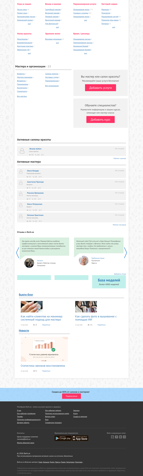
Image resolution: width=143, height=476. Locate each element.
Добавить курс (101, 119)
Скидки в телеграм (80, 416)
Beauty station (35, 148)
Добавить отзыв (120, 274)
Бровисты (21, 74)
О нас (19, 410)
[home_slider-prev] (18, 252)
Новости (24, 330)
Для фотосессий (51, 23)
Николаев (78, 462)
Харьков (46, 462)
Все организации (52, 86)
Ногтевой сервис (109, 4)
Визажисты (21, 81)
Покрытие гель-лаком (110, 20)
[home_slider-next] (125, 252)
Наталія (40, 260)
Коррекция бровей (80, 46)
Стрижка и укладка (80, 13)
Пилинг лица (22, 13)
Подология (105, 13)
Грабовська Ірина (98, 258)
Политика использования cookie (57, 413)
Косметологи (22, 88)
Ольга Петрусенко (34, 204)
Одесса (57, 462)
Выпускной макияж (52, 20)
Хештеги (76, 410)
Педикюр (105, 23)
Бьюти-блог (26, 294)
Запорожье (70, 462)
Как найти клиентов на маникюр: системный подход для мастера (42, 317)
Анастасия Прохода (35, 182)
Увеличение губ (23, 50)
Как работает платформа (26, 413)
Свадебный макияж (53, 9)
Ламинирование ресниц (82, 43)
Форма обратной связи (25, 443)
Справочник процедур (53, 423)
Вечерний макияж (52, 13)
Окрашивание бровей (82, 50)
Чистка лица (22, 9)
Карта (75, 413)
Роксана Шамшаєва (35, 193)
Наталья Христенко (35, 215)
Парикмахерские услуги (84, 4)
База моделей (109, 280)
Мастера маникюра (24, 77)
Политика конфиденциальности (29, 419)
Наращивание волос (81, 16)
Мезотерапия (22, 39)
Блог (46, 419)
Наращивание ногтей (109, 16)
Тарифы (20, 416)
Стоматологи (22, 91)
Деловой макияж (52, 16)
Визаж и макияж (53, 4)
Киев (40, 462)
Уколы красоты (24, 33)
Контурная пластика (25, 46)
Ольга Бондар (33, 170)
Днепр (52, 462)
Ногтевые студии (52, 77)
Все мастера (22, 96)
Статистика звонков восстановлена (43, 365)
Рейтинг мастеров (119, 225)
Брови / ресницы (81, 33)
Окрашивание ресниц (82, 39)
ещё (29, 24)
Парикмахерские (52, 81)
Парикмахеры (22, 84)
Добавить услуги (100, 88)
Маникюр (105, 9)
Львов (63, 462)
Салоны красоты (51, 74)
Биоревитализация (24, 43)
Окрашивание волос (81, 9)
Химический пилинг (25, 20)
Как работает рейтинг (53, 410)
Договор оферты (23, 423)
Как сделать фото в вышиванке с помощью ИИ (96, 317)
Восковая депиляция (53, 39)
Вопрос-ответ (50, 416)
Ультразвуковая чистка (26, 16)
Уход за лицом (24, 4)
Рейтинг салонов (120, 158)
